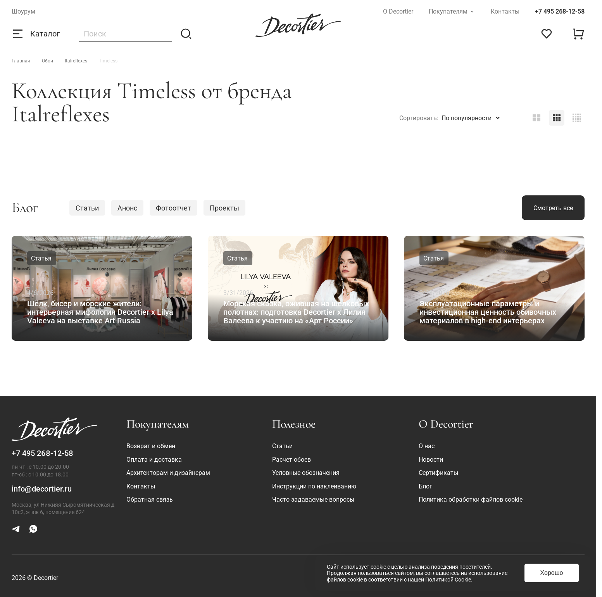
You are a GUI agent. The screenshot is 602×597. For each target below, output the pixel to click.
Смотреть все (553, 208)
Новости (431, 459)
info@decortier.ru (42, 488)
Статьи (87, 208)
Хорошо (551, 572)
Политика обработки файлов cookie (471, 499)
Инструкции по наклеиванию (314, 486)
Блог (425, 486)
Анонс (127, 208)
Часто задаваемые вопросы (313, 499)
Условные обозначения (306, 472)
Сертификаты (438, 472)
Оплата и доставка (154, 459)
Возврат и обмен (150, 446)
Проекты (224, 208)
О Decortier (398, 11)
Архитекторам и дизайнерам (168, 472)
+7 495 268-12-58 (560, 11)
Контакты (505, 11)
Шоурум (23, 11)
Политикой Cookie (448, 579)
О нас (427, 446)
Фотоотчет (173, 208)
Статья (41, 258)
